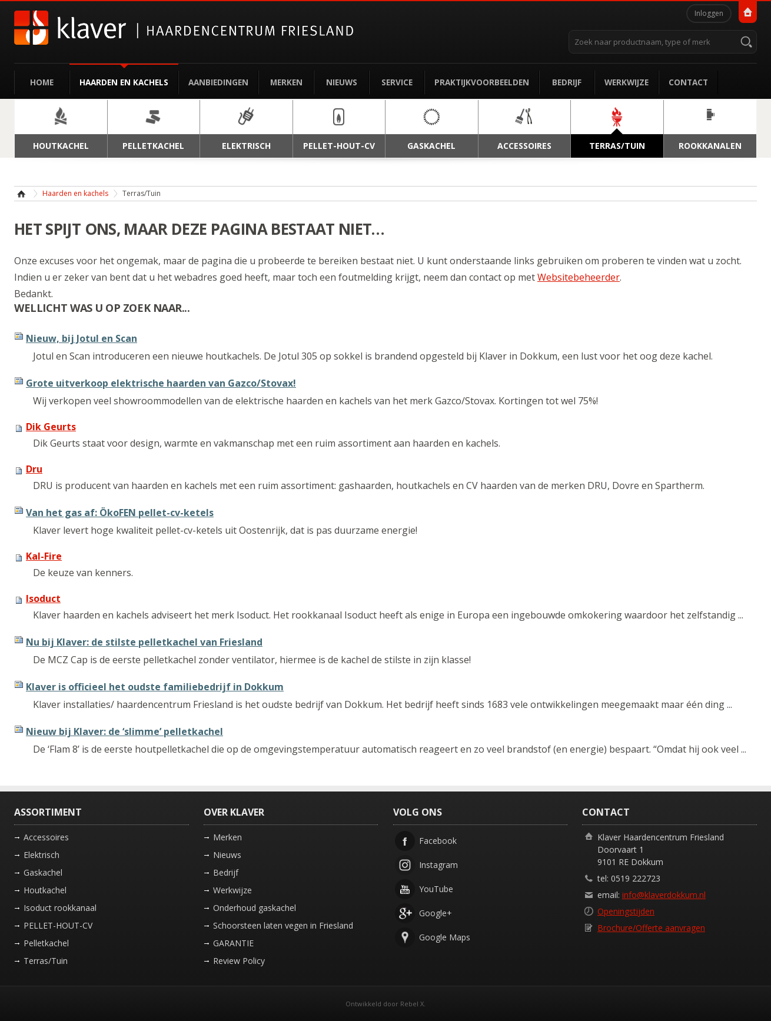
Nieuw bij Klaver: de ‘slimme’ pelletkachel (124, 731)
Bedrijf (566, 82)
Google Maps (444, 937)
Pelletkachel (46, 943)
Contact (688, 82)
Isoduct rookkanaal (60, 907)
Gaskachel (43, 872)
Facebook (438, 840)
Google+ (435, 913)
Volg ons (417, 812)
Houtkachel (45, 890)
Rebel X (412, 1003)
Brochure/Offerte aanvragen (651, 927)
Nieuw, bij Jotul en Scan (81, 338)
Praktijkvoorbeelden (481, 82)
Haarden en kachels (123, 82)
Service (397, 82)
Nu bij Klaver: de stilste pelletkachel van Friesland (144, 642)
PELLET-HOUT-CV (58, 925)
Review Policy (239, 960)
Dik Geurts (51, 426)
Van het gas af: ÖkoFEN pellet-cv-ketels (120, 512)
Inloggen (708, 13)
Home (42, 82)
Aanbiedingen (218, 82)
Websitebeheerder (578, 277)
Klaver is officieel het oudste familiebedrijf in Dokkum (155, 686)
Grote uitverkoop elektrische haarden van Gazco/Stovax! (161, 383)
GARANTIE (233, 943)
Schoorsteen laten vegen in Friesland (283, 925)
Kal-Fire (44, 556)
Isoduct (43, 598)
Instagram (438, 864)
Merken (286, 82)
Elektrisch (41, 854)
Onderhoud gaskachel (254, 907)
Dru (34, 469)
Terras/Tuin (46, 960)
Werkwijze (626, 82)
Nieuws (341, 82)
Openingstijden (625, 911)
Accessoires (46, 837)
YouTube (436, 888)
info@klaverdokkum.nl (664, 894)
